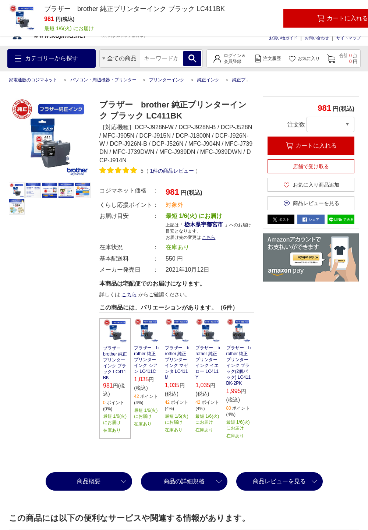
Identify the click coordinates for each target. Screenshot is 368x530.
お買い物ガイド (283, 38)
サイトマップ (348, 38)
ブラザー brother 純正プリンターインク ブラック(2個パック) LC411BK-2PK (238, 365)
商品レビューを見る (279, 481)
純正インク (208, 79)
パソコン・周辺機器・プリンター (103, 79)
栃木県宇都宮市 (204, 224)
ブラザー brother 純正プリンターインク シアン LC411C (146, 359)
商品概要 (88, 481)
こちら (208, 237)
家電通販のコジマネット (33, 79)
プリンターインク (166, 79)
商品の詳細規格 (184, 481)
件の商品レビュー (172, 171)
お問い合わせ (317, 38)
